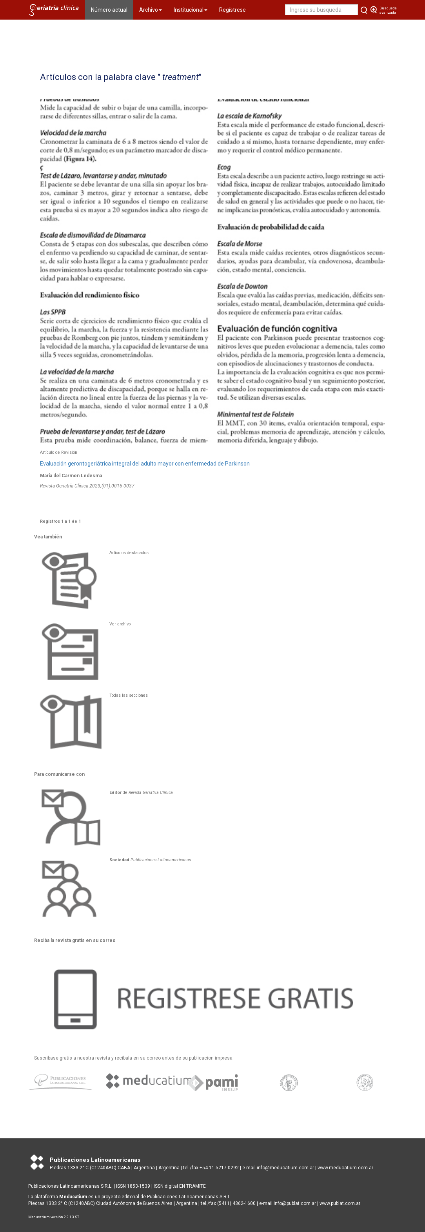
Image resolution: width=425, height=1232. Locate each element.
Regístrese (232, 10)
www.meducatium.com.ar (345, 1167)
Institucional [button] (190, 10)
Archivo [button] (150, 10)
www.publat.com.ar (339, 1203)
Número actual (112, 9)
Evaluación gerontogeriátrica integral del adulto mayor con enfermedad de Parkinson (145, 463)
